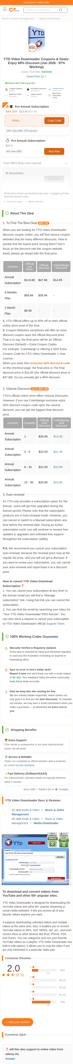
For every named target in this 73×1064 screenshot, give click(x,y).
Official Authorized (35, 201)
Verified (12, 91)
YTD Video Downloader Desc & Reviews (33, 800)
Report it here (18, 673)
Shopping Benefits (24, 729)
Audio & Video (30, 810)
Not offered (35, 91)
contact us (56, 193)
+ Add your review (17, 1022)
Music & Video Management (18, 18)
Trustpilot (61, 789)
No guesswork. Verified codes (36, 2)
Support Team (55, 623)
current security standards (21, 765)
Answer (10, 1058)
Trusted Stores (58, 89)
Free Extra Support (15, 201)
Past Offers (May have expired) (22, 163)
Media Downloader (49, 18)
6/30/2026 (46, 72)
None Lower (57, 91)
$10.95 (58, 467)
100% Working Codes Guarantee (31, 636)
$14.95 (58, 436)
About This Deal (19, 213)
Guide (54, 98)
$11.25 (58, 451)
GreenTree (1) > (36, 76)
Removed (13, 96)
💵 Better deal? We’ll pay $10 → (21, 83)
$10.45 (58, 482)
